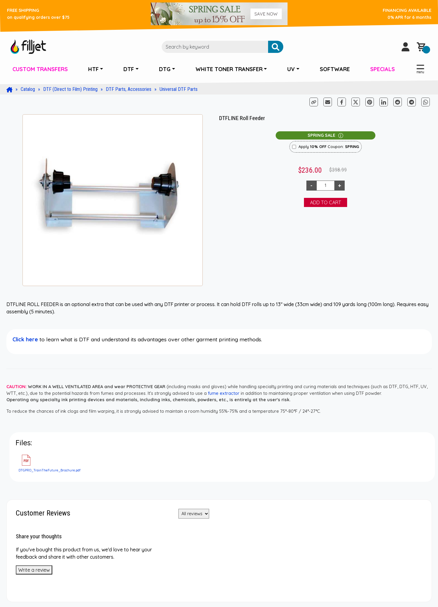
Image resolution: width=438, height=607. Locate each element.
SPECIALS (382, 69)
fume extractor (224, 393)
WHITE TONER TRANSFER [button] (229, 69)
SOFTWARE (335, 69)
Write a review (34, 570)
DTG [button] (165, 69)
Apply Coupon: (328, 146)
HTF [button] (93, 69)
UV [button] (291, 69)
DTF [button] (128, 69)
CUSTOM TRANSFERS (40, 69)
